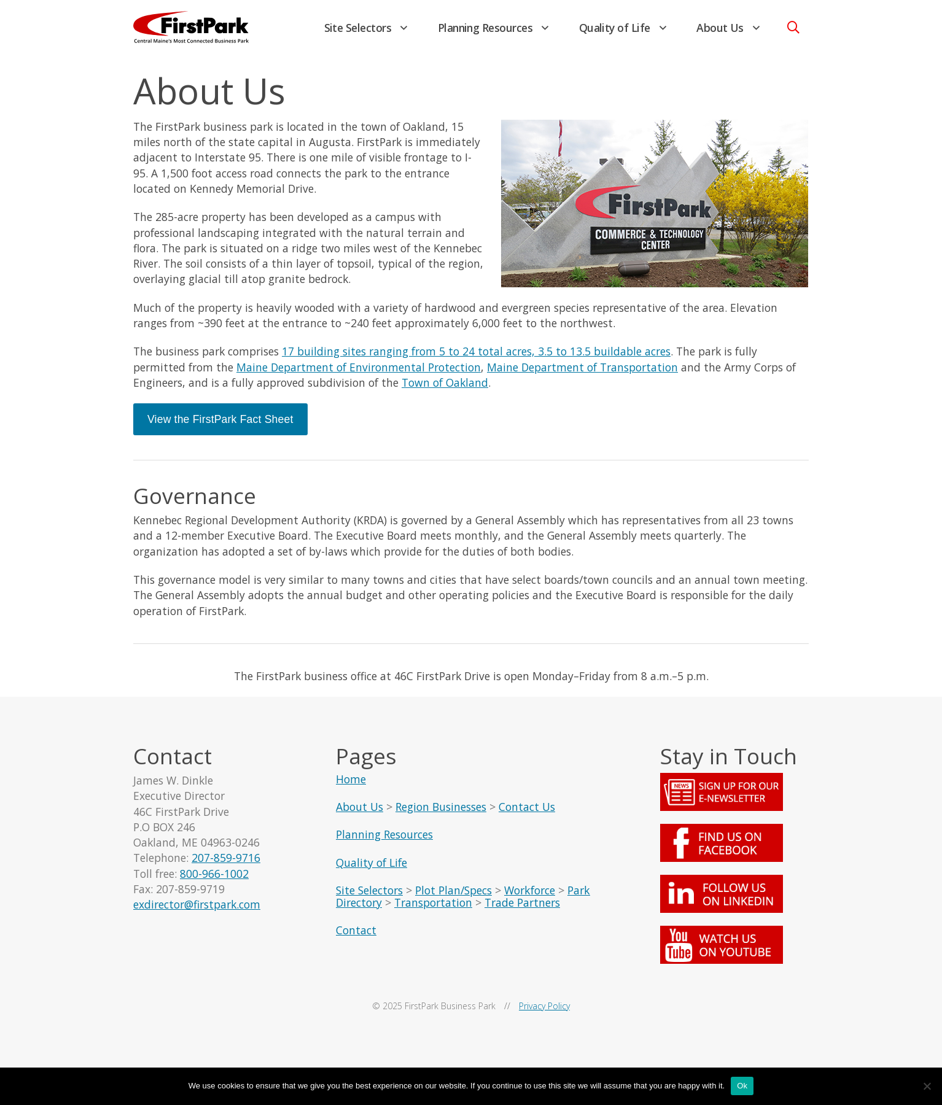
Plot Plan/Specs (453, 897)
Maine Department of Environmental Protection (358, 370)
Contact (356, 937)
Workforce (529, 897)
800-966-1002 (214, 881)
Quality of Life (614, 27)
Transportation (433, 909)
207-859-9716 (226, 866)
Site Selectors (358, 27)
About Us (720, 27)
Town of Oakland (445, 386)
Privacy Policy (544, 1013)
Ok (742, 1085)
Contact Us (527, 814)
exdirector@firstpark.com (197, 912)
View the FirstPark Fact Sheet (220, 423)
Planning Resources (485, 27)
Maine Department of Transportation (582, 370)
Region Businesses (440, 814)
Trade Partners (522, 909)
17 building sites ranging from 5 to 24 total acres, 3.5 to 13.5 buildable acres (476, 355)
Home (351, 786)
